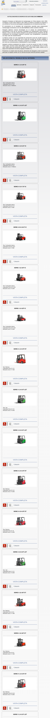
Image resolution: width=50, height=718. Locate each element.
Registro (44, 5)
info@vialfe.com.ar (37, 714)
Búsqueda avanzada (33, 1)
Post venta (42, 688)
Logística (41, 687)
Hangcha (31, 9)
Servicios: (42, 685)
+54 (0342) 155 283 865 (32, 693)
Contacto (30, 685)
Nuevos (12, 9)
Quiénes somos (44, 3)
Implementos (25, 4)
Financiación (38, 4)
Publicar (32, 4)
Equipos (13, 4)
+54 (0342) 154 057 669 (32, 690)
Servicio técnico (43, 690)
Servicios (19, 4)
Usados (14, 687)
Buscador (32, 699)
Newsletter (29, 705)
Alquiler (41, 686)
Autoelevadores (22, 9)
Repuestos (42, 689)
